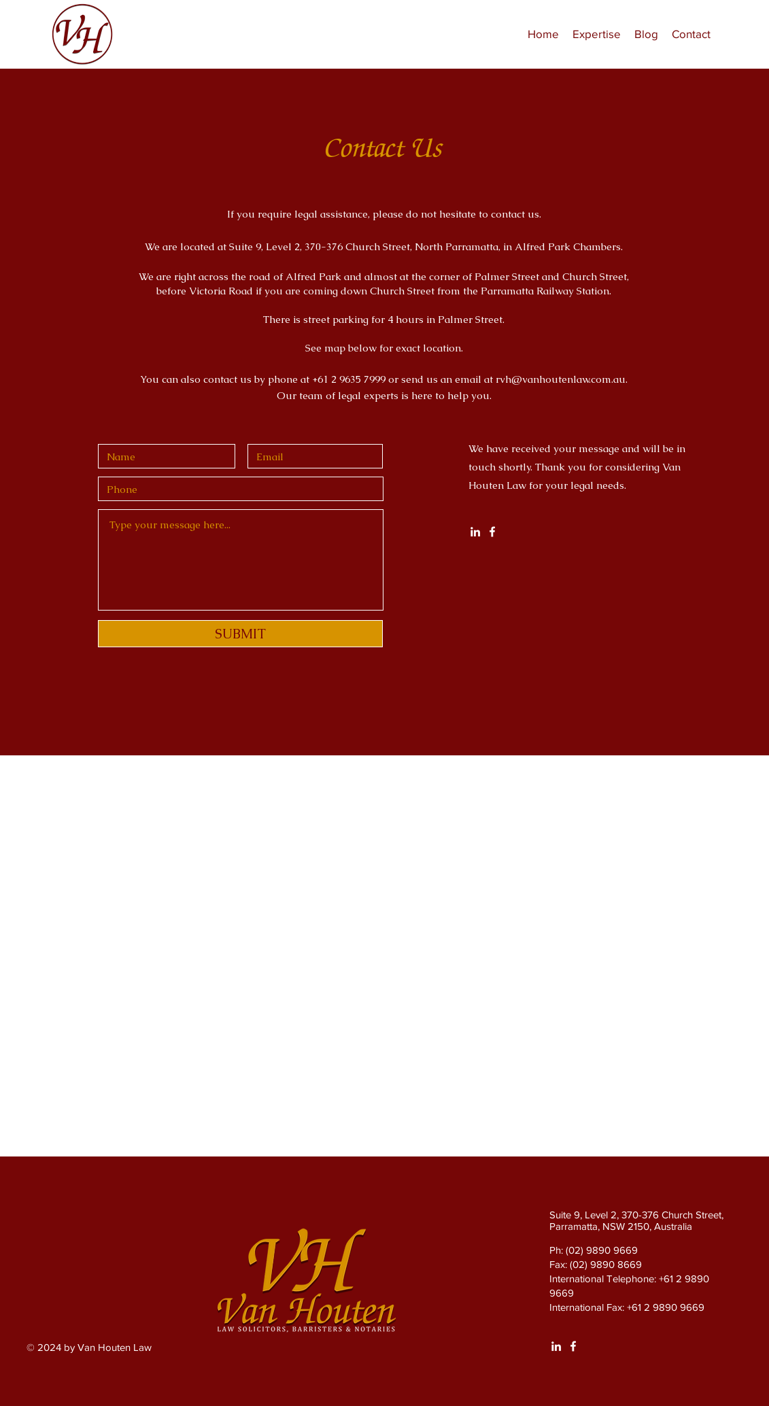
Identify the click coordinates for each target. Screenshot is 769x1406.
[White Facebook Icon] (492, 531)
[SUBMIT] (240, 633)
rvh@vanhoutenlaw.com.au (561, 379)
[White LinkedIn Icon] (475, 531)
